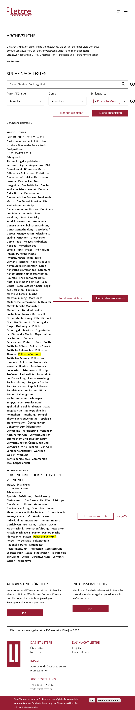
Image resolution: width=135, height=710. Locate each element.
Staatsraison (41, 552)
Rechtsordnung (16, 382)
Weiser (11, 454)
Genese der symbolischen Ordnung (28, 225)
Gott (34, 508)
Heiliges (11, 245)
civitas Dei (32, 177)
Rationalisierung (17, 544)
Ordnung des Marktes (20, 330)
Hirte (46, 516)
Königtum (44, 269)
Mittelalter (44, 302)
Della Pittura (14, 193)
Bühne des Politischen (20, 173)
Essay (19, 149)
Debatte (43, 189)
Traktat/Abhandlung (18, 484)
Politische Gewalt (39, 346)
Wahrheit (39, 450)
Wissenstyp (24, 560)
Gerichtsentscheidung (20, 229)
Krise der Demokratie (32, 277)
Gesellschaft (43, 229)
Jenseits (23, 261)
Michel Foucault (17, 470)
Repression (36, 548)
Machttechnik (15, 528)
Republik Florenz (38, 386)
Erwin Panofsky (30, 217)
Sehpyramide (15, 402)
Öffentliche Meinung (19, 318)
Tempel (42, 414)
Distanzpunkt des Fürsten (22, 209)
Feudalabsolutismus (19, 221)
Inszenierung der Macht (21, 253)
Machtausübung (17, 298)
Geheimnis (39, 221)
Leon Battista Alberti (29, 285)
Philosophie (14, 536)
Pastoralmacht (51, 532)
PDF (24, 613)
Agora (23, 165)
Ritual (43, 390)
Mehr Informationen (108, 700)
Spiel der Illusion (31, 406)
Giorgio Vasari (25, 233)
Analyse (11, 149)
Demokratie (31, 193)
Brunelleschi (14, 169)
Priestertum (30, 370)
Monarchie (13, 310)
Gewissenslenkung (18, 508)
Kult (9, 281)
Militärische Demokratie (21, 302)
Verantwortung (41, 556)
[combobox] (25, 101)
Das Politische (29, 185)
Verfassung (13, 430)
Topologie (45, 418)
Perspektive (14, 342)
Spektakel (13, 406)
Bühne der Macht (34, 169)
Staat (46, 406)
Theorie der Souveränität (22, 418)
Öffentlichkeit (42, 318)
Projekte (77, 648)
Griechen (22, 237)
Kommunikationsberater (22, 265)
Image (28, 249)
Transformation (16, 422)
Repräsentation (16, 386)
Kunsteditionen (80, 652)
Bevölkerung (42, 496)
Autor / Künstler (17, 93)
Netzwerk (35, 652)
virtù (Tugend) (30, 446)
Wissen (11, 560)
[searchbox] (26, 101)
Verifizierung (30, 430)
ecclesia (27, 213)
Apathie (11, 496)
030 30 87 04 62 (44, 685)
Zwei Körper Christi (18, 462)
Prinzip (43, 370)
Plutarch (28, 342)
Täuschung (29, 414)
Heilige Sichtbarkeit (35, 241)
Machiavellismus (17, 293)
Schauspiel (36, 398)
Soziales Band (33, 402)
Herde (36, 516)
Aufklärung (25, 496)
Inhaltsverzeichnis (71, 298)
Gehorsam (40, 504)
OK (92, 700)
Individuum (42, 249)
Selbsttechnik (15, 552)
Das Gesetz (31, 500)
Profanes (12, 374)
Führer (28, 504)
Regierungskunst (17, 548)
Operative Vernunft (18, 322)
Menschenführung (37, 528)
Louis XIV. (32, 289)
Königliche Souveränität (21, 269)
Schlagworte (98, 93)
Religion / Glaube (38, 382)
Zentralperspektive (18, 458)
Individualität (15, 520)
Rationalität (27, 374)
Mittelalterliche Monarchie (23, 306)
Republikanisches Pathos (22, 390)
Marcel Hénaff (16, 132)
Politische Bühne (17, 346)
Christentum (14, 500)
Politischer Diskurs (18, 358)
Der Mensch (14, 504)
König (42, 265)
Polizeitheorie (41, 540)
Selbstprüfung (53, 548)
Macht (33, 293)
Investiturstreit (16, 257)
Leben (42, 524)
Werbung (22, 454)
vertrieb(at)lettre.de (41, 689)
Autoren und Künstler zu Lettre (48, 666)
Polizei (10, 540)
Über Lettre (36, 648)
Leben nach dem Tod (26, 281)
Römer (11, 394)
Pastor (36, 532)
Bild (47, 165)
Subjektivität (14, 410)
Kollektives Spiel (40, 261)
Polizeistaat (24, 540)
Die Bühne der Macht (25, 136)
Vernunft (58, 556)
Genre (52, 93)
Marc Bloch (35, 298)
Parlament (30, 338)
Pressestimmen (39, 670)
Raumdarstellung (38, 378)
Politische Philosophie (20, 350)
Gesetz (11, 233)
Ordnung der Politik (28, 326)
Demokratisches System (21, 197)
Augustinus (36, 165)
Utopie (25, 556)
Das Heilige (25, 181)
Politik (47, 342)
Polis (38, 342)
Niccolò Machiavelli (33, 314)
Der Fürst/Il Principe (29, 201)
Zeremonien (39, 458)
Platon (27, 536)
